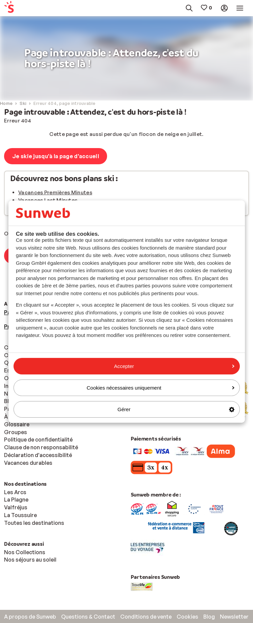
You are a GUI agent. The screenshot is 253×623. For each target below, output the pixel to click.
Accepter (174, 366)
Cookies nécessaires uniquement (160, 388)
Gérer (176, 409)
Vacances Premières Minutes (55, 192)
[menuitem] (20, 8)
